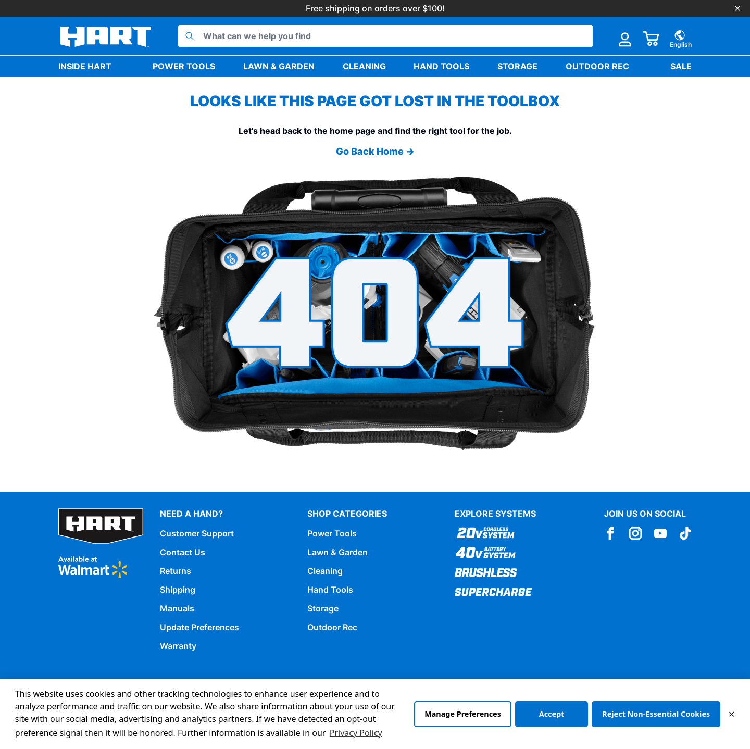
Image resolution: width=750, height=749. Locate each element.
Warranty (178, 646)
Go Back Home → (375, 151)
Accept (552, 714)
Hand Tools (441, 66)
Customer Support (197, 533)
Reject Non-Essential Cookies (656, 714)
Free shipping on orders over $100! (375, 8)
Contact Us (182, 552)
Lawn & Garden (279, 66)
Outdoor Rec (597, 66)
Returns (175, 571)
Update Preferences (199, 627)
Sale (681, 66)
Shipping (177, 589)
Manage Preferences (462, 714)
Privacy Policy (356, 733)
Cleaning (364, 66)
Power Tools (184, 66)
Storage (517, 66)
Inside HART (84, 66)
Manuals (177, 608)
